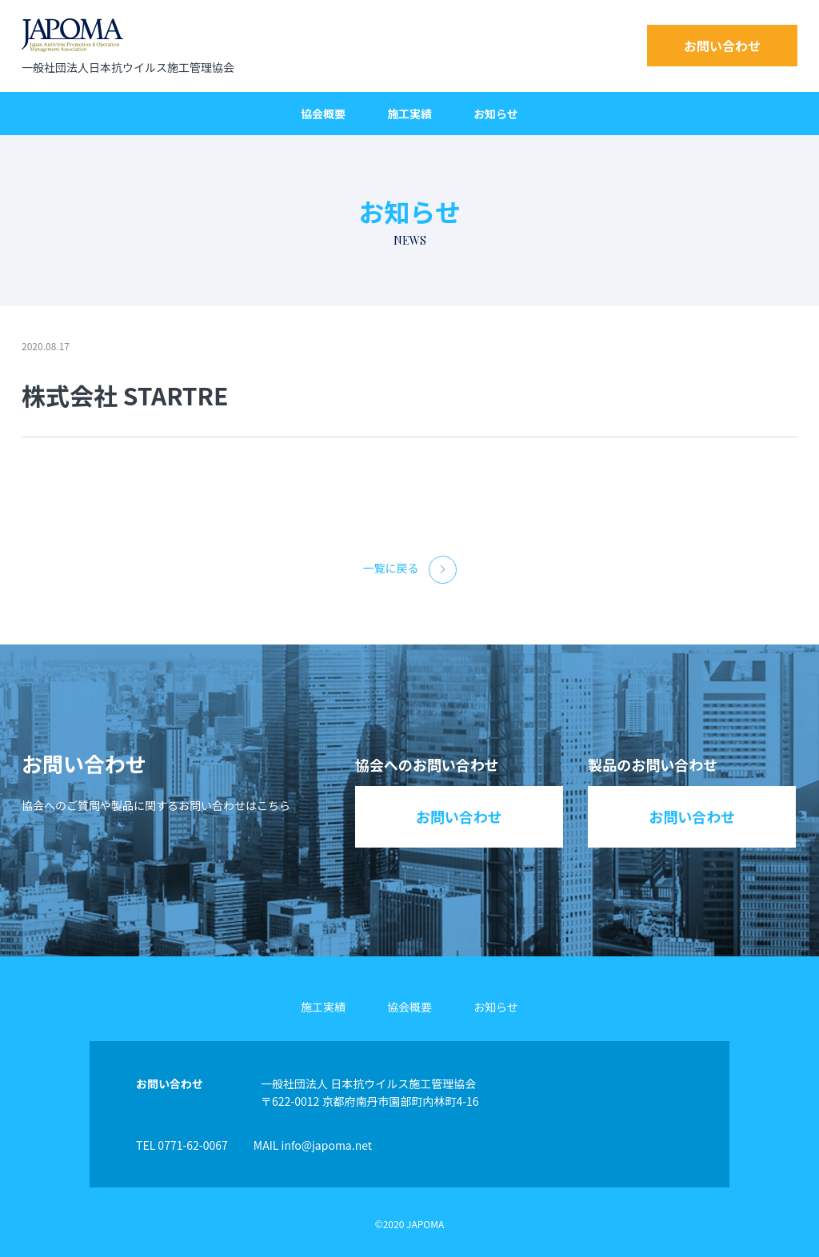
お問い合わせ (722, 45)
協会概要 (323, 114)
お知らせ (495, 114)
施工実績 (409, 114)
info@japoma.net (327, 1145)
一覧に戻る (410, 570)
